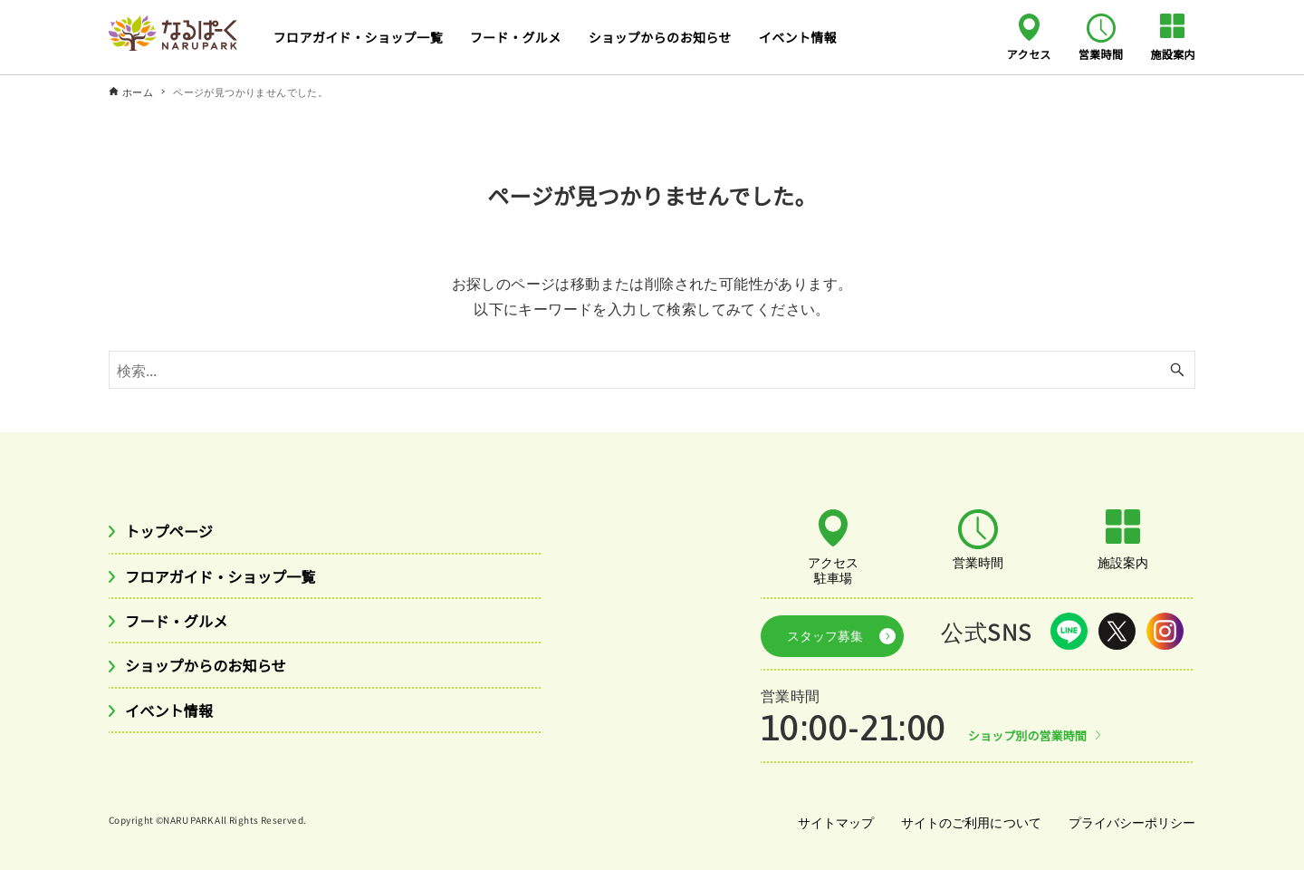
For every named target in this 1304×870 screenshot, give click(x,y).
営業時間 (1101, 53)
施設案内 (1172, 53)
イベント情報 (175, 719)
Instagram (1165, 631)
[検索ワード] (652, 370)
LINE (1069, 631)
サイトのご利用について (966, 815)
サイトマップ (828, 815)
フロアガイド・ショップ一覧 (233, 579)
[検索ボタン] (1177, 370)
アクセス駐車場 (833, 569)
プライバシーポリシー (1130, 815)
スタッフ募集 (818, 632)
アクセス (1029, 53)
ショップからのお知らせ (216, 672)
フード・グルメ (183, 626)
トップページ (175, 532)
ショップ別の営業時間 (1033, 728)
